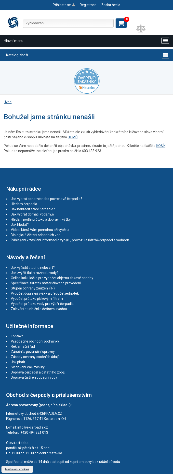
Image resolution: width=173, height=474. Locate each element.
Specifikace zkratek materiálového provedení (46, 283)
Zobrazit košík (121, 23)
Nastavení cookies (17, 469)
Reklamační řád (23, 346)
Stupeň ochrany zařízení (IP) (33, 288)
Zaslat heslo (110, 5)
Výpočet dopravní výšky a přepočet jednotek (45, 293)
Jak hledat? (20, 225)
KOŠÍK (160, 146)
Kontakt (17, 336)
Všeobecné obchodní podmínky (35, 341)
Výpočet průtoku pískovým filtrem (37, 299)
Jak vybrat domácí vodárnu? (32, 214)
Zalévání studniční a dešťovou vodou (39, 309)
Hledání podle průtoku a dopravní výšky (41, 219)
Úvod (8, 102)
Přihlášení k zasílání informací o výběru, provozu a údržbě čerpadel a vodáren (70, 240)
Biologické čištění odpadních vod (35, 235)
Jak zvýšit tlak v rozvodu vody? (34, 273)
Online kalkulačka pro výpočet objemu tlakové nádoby (52, 278)
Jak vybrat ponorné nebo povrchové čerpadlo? (46, 199)
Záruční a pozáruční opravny (33, 352)
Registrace (88, 5)
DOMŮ (73, 137)
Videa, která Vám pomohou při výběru (40, 230)
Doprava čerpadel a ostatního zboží (38, 372)
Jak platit (18, 362)
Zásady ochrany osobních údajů (35, 357)
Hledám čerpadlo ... (25, 204)
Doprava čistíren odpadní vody (34, 377)
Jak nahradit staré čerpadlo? (33, 209)
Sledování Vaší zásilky (28, 367)
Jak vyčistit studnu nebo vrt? (33, 268)
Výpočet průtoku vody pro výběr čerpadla (42, 304)
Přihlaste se (62, 5)
